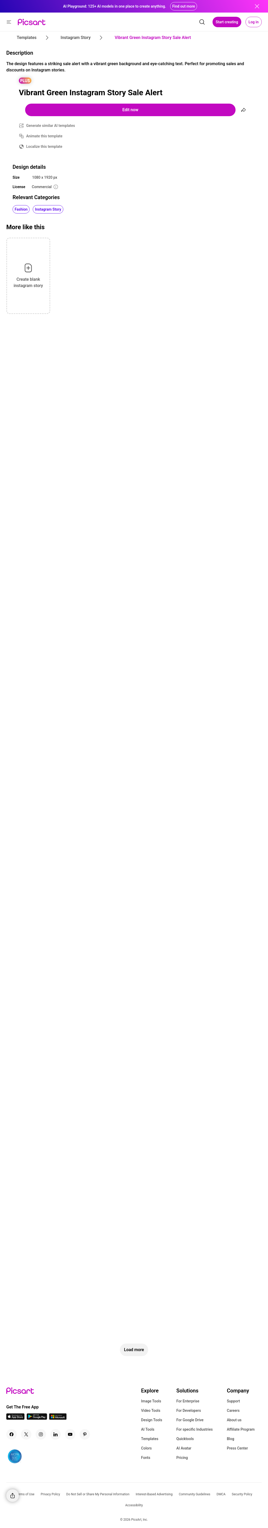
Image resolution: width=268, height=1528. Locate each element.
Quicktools (185, 1439)
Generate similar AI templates (50, 125)
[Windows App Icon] (57, 1418)
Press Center (237, 1448)
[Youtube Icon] (70, 1434)
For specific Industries (194, 1429)
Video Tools (150, 1410)
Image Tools (151, 1401)
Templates (149, 1439)
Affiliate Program (241, 1429)
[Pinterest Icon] (85, 1434)
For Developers (188, 1410)
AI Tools (147, 1429)
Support (233, 1401)
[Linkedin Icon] (55, 1434)
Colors (146, 1448)
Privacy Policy (50, 1494)
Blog (230, 1439)
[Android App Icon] (37, 1418)
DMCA (221, 1494)
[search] (202, 22)
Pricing (182, 1458)
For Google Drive (190, 1420)
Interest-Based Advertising (154, 1494)
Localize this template (44, 146)
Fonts (145, 1458)
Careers (233, 1410)
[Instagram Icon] (41, 1434)
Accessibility (134, 1505)
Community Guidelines (194, 1494)
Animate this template (44, 136)
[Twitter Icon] (26, 1434)
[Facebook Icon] (11, 1434)
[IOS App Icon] (15, 1418)
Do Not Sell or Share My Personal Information (97, 1494)
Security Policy (242, 1494)
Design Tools (151, 1420)
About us (234, 1420)
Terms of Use (25, 1494)
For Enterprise (187, 1401)
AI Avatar (183, 1448)
